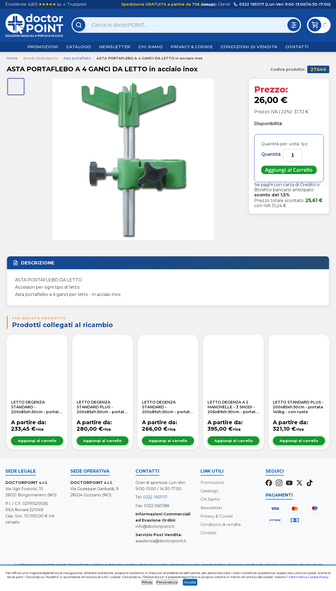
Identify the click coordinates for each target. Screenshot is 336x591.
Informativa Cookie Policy (309, 577)
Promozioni (42, 46)
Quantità (271, 154)
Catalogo (78, 46)
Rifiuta (147, 582)
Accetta (190, 582)
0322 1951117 (155, 497)
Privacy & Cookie (192, 46)
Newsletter (114, 46)
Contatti (297, 46)
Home (12, 58)
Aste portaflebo (77, 58)
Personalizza (167, 582)
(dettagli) (207, 4)
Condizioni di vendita (249, 46)
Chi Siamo (150, 46)
